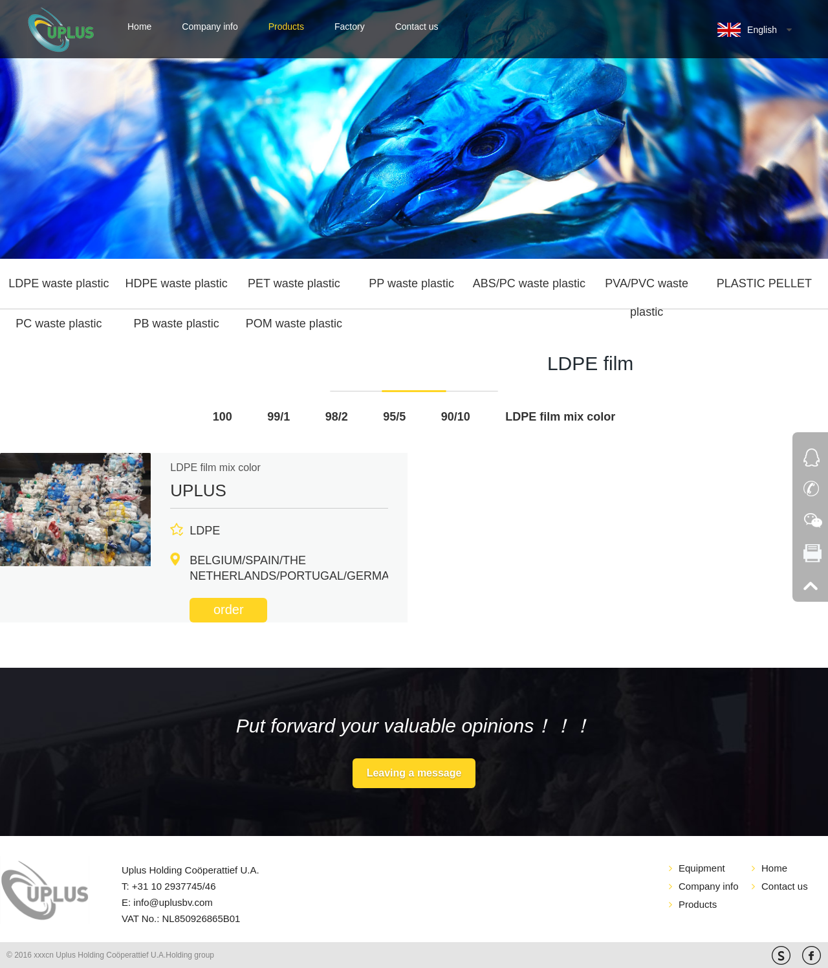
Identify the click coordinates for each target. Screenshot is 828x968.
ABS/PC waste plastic (529, 283)
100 (222, 416)
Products (286, 26)
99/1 (278, 416)
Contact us (417, 26)
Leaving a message (414, 772)
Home (139, 26)
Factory (349, 26)
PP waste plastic (411, 283)
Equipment (702, 868)
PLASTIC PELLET (764, 283)
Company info (209, 26)
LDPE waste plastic (58, 283)
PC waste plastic (59, 323)
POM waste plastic (294, 323)
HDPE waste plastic (176, 283)
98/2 (336, 416)
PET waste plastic (294, 283)
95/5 (394, 416)
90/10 (455, 416)
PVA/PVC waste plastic (646, 288)
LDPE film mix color (560, 416)
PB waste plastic (176, 323)
